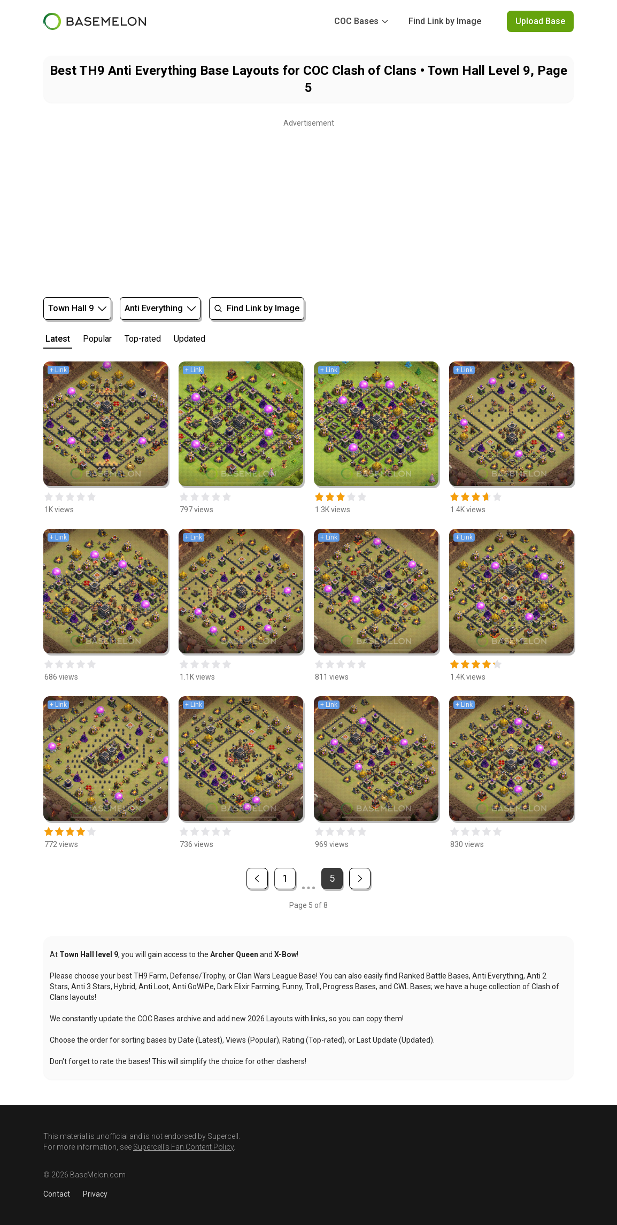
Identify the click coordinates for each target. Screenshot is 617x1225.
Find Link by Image (444, 21)
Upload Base (540, 21)
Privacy (95, 1194)
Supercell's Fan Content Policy (183, 1147)
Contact (56, 1194)
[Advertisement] (308, 205)
